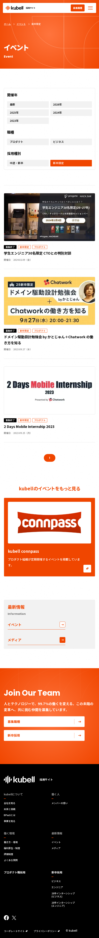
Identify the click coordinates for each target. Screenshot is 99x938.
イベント (21, 24)
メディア (36, 640)
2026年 (57, 104)
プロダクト (16, 142)
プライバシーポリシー (47, 931)
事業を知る (9, 821)
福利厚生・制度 (12, 848)
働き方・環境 (11, 842)
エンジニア (57, 887)
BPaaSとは (9, 815)
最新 (12, 104)
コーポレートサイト (15, 931)
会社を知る (9, 803)
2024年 (57, 112)
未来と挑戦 (9, 809)
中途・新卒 (16, 163)
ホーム (7, 24)
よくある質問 (11, 860)
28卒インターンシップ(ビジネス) (63, 895)
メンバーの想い (60, 803)
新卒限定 (58, 163)
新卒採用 (46, 735)
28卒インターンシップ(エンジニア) (63, 904)
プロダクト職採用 (14, 872)
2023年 (14, 121)
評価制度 (8, 854)
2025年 (14, 112)
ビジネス (58, 142)
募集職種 (77, 7)
